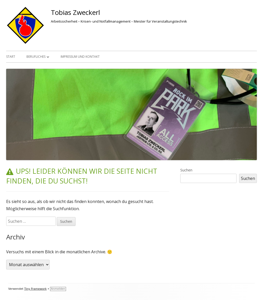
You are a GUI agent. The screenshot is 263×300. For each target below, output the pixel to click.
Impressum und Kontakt (80, 56)
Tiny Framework (35, 289)
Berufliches (35, 56)
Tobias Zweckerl (75, 12)
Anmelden (58, 289)
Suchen (186, 170)
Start (10, 56)
